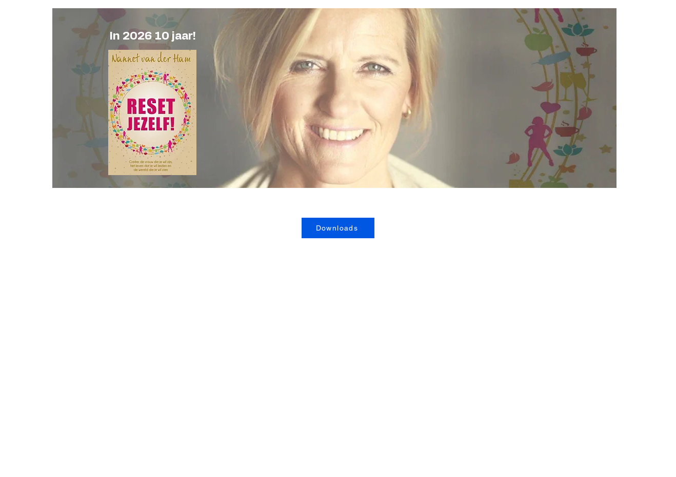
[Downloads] (338, 228)
